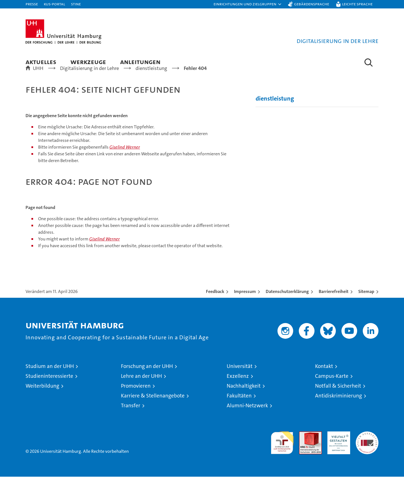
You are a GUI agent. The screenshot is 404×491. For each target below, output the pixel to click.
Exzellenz (238, 390)
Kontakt (324, 380)
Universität (239, 380)
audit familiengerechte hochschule (282, 454)
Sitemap (366, 306)
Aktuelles (41, 61)
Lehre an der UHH (141, 390)
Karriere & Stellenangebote (153, 409)
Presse (32, 4)
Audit (304, 449)
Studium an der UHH (50, 380)
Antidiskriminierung (338, 409)
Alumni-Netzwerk (247, 419)
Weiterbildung (42, 400)
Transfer (130, 419)
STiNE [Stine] (76, 4)
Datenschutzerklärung (287, 306)
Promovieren (136, 400)
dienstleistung (275, 113)
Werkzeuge (88, 61)
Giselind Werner (124, 161)
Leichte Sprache (357, 4)
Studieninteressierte (49, 390)
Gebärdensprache (311, 4)
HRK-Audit (337, 449)
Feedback (215, 306)
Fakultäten (239, 409)
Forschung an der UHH (147, 380)
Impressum (245, 306)
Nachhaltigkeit (244, 400)
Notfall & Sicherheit (338, 400)
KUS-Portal (54, 4)
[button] (248, 4)
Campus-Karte (331, 390)
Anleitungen (140, 61)
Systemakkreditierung (367, 449)
